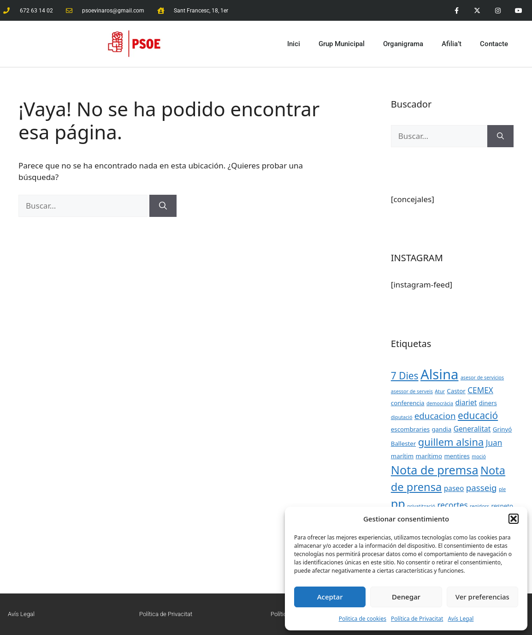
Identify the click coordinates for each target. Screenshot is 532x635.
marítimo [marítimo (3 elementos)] (429, 456)
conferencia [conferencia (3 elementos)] (408, 403)
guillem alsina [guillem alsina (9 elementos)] (451, 442)
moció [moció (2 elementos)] (479, 456)
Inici (293, 44)
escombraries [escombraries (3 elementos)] (410, 429)
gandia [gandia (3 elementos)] (441, 429)
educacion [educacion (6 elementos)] (435, 415)
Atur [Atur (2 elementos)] (440, 391)
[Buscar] (163, 206)
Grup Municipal (342, 44)
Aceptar (330, 596)
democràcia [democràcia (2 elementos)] (439, 403)
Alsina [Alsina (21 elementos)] (439, 374)
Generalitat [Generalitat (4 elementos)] (472, 429)
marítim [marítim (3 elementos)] (402, 456)
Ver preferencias (482, 596)
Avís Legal (460, 619)
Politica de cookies (362, 619)
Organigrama (403, 44)
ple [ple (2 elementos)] (502, 489)
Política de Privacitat (417, 619)
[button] (513, 518)
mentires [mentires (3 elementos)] (456, 456)
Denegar (406, 596)
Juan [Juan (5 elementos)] (494, 442)
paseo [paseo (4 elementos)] (454, 488)
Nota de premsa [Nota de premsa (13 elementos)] (435, 470)
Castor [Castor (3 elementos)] (456, 391)
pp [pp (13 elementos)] (398, 503)
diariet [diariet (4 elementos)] (466, 402)
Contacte (494, 44)
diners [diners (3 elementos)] (488, 403)
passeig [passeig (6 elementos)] (481, 487)
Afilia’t (451, 44)
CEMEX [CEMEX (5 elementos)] (480, 390)
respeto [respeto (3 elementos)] (502, 506)
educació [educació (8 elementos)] (478, 415)
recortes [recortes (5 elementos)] (452, 505)
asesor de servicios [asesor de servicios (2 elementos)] (482, 377)
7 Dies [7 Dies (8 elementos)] (405, 375)
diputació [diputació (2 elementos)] (402, 417)
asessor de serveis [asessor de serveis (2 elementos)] (412, 391)
